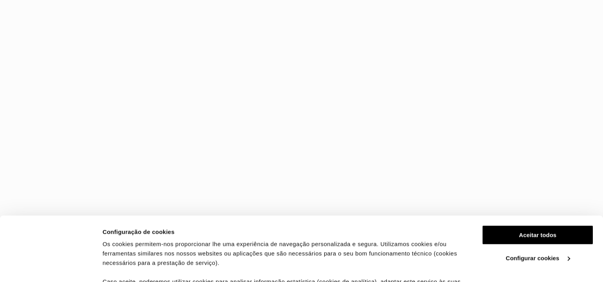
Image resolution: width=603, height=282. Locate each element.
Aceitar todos (537, 171)
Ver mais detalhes (127, 266)
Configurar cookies (538, 194)
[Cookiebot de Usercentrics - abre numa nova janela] (50, 267)
